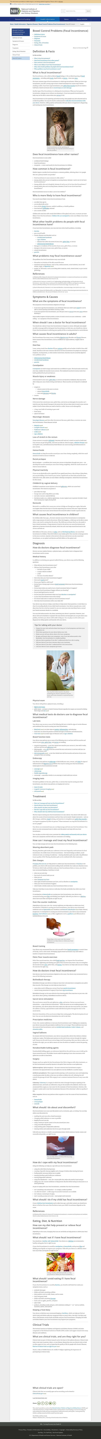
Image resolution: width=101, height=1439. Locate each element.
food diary (65, 1313)
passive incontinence (70, 988)
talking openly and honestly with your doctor (74, 834)
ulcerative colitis (37, 1029)
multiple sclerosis (39, 427)
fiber (48, 896)
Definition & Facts (17, 37)
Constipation (36, 368)
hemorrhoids (45, 391)
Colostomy (43, 1082)
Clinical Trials (16, 55)
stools (51, 78)
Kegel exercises (60, 960)
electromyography (39, 753)
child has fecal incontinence (45, 1203)
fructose (53, 1298)
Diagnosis (15, 44)
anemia (57, 729)
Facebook (42, 1403)
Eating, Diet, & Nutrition (19, 51)
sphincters (64, 486)
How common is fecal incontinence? (44, 62)
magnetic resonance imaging (42, 789)
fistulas (53, 393)
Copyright (62, 1430)
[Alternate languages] (85, 24)
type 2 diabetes (41, 239)
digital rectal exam (39, 707)
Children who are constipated (60, 216)
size (44, 711)
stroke (36, 431)
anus (76, 78)
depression (47, 266)
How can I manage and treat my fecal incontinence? (49, 803)
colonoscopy (37, 771)
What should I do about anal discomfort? (46, 807)
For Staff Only (47, 1432)
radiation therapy (79, 442)
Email (50, 1403)
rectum (59, 95)
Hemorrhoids (36, 453)
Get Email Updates (58, 1432)
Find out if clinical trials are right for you (44, 1346)
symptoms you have (43, 879)
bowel (58, 76)
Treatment (15, 48)
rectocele (36, 1104)
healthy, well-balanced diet (50, 1241)
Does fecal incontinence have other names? (46, 60)
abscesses (46, 393)
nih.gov (61, 1)
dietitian (83, 896)
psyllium (70, 914)
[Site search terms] (75, 11)
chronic (44, 206)
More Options (54, 1403)
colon (55, 532)
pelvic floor (66, 241)
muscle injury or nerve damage (62, 88)
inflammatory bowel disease (45, 244)
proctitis (36, 252)
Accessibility (47, 1430)
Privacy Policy (22, 1430)
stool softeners (43, 914)
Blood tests (37, 729)
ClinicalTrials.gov (38, 1393)
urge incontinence (67, 990)
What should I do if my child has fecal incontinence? (49, 811)
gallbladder (46, 208)
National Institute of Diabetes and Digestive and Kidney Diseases (66, 1408)
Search (88, 11)
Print (39, 1403)
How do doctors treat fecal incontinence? (46, 805)
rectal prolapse (38, 1101)
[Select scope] (63, 11)
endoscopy (52, 761)
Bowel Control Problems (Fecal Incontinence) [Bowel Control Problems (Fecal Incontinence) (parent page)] (19, 32)
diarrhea (36, 231)
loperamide (46, 909)
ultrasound (37, 791)
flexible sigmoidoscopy (40, 773)
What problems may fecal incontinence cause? (47, 69)
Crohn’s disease (75, 1027)
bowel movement (60, 584)
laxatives (35, 914)
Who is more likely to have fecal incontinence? (47, 64)
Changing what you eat (39, 863)
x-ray (46, 749)
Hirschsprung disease (68, 532)
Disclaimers (55, 1430)
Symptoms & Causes (18, 41)
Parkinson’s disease (40, 429)
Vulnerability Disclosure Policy (74, 1430)
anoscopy (37, 769)
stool (78, 308)
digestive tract (64, 337)
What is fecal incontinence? (42, 58)
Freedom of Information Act (34, 1430)
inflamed (51, 440)
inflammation (64, 729)
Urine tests (37, 733)
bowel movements (73, 949)
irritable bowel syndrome (44, 237)
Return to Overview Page (80, 48)
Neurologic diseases (38, 420)
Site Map (40, 1432)
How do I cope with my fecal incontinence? (46, 809)
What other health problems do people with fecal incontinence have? (53, 67)
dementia (37, 425)
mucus (65, 78)
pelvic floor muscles (69, 85)
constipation (71, 594)
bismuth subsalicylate (69, 909)
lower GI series (38, 787)
